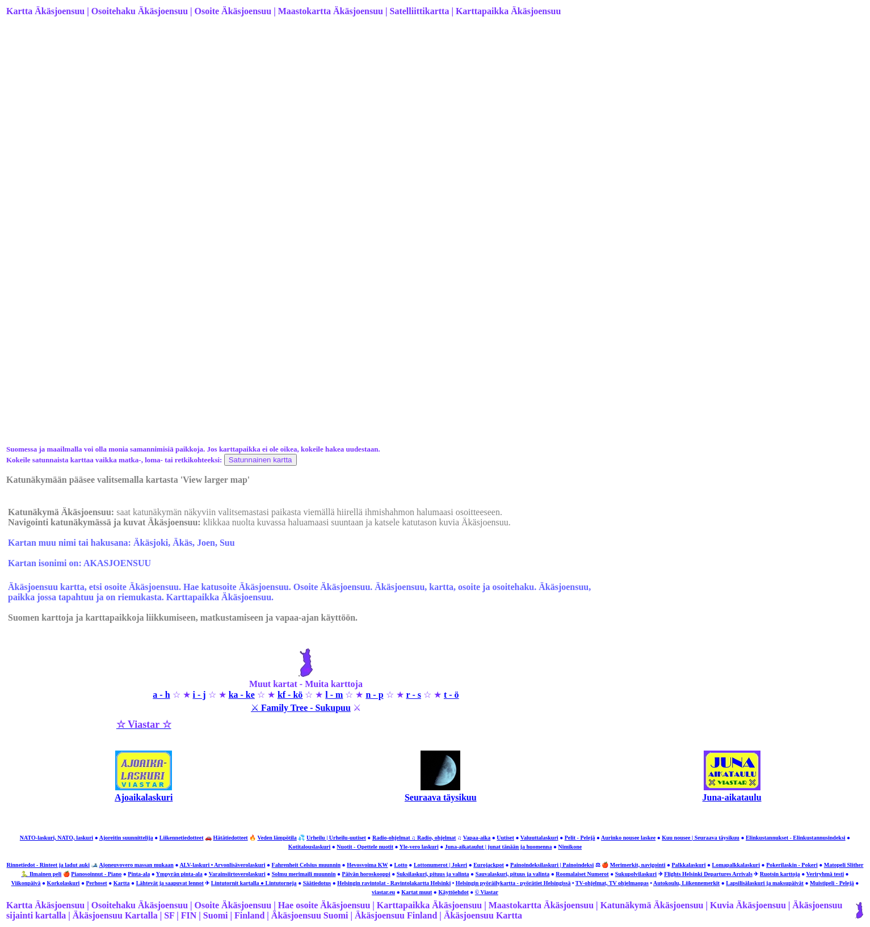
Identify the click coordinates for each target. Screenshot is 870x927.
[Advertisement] (346, 115)
